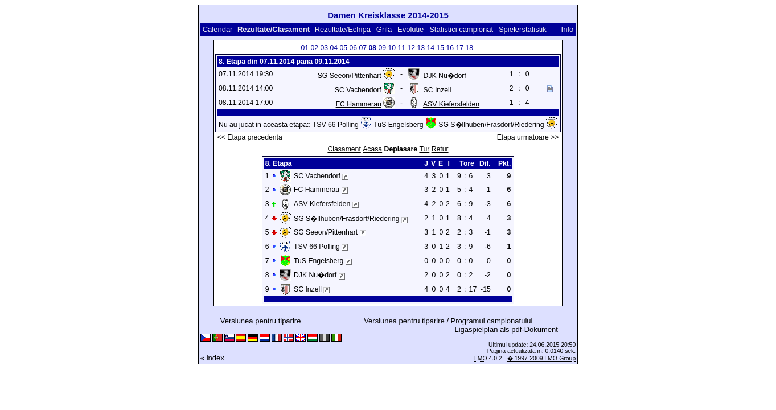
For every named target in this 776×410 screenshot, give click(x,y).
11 (401, 48)
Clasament (343, 149)
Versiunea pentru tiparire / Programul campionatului (448, 321)
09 (382, 48)
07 (363, 48)
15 (440, 48)
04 (334, 48)
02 (314, 48)
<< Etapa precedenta (249, 137)
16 (450, 48)
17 (459, 48)
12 (411, 48)
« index (212, 358)
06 (353, 48)
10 (392, 48)
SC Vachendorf (358, 90)
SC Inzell (437, 90)
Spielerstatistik (523, 29)
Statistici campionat (461, 29)
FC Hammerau (358, 104)
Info (567, 29)
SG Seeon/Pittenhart (349, 76)
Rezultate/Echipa (343, 29)
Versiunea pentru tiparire (260, 321)
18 (469, 48)
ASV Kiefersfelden (451, 104)
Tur (424, 149)
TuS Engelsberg (398, 125)
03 (324, 48)
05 (343, 48)
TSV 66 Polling (336, 125)
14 (430, 48)
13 (421, 48)
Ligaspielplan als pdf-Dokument (506, 329)
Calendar (218, 29)
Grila (384, 29)
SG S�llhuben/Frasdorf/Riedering (491, 125)
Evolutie (410, 29)
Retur (440, 149)
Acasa (372, 149)
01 (305, 48)
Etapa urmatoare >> (528, 137)
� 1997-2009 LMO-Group (541, 358)
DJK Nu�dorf (445, 76)
